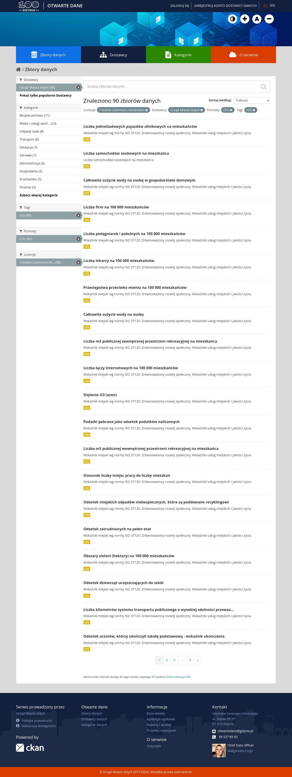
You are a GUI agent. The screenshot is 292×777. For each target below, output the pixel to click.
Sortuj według (220, 100)
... (182, 660)
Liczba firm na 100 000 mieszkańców (116, 207)
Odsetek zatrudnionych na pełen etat (117, 528)
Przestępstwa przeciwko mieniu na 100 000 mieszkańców (135, 287)
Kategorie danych (94, 725)
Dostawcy (113, 54)
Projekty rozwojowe (161, 730)
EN (272, 5)
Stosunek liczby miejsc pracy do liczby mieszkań (126, 475)
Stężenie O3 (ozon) (100, 394)
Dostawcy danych (94, 719)
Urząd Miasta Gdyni (30, 713)
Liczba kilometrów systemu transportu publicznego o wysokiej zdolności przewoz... (158, 609)
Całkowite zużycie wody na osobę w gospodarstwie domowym (139, 180)
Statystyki (154, 746)
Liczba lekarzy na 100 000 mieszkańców (118, 260)
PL (265, 5)
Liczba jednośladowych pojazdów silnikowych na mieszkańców (140, 126)
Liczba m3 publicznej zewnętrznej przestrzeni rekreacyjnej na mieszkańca (150, 341)
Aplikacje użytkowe (161, 719)
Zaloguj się (179, 5)
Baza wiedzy (156, 713)
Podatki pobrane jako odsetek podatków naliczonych (131, 421)
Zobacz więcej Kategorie (39, 195)
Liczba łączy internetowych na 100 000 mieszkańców (130, 367)
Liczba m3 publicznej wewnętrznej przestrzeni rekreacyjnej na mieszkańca (151, 448)
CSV (86, 139)
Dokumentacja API (178, 677)
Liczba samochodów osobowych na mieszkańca (126, 153)
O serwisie (243, 54)
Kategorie (178, 54)
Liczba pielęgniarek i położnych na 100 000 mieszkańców (134, 233)
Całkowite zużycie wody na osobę (113, 314)
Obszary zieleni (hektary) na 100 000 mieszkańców (128, 555)
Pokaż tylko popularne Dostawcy (46, 95)
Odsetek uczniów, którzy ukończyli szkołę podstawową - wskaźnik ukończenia (154, 636)
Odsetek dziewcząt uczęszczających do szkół (123, 582)
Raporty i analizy (159, 725)
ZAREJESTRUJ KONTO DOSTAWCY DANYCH (225, 5)
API (153, 677)
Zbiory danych (48, 54)
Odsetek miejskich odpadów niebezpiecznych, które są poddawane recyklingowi (156, 502)
